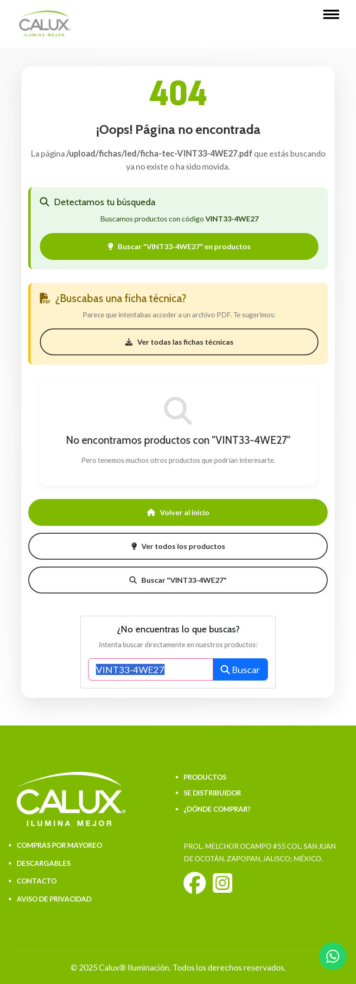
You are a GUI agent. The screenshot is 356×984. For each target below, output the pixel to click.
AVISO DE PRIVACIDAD (54, 899)
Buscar (240, 669)
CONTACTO (37, 881)
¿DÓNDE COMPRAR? (217, 809)
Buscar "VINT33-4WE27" (178, 579)
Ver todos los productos (178, 546)
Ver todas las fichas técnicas (179, 341)
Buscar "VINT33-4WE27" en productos (179, 246)
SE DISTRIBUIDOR (212, 792)
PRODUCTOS (205, 777)
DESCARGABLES (43, 863)
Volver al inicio (178, 512)
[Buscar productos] (151, 669)
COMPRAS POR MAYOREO (59, 845)
